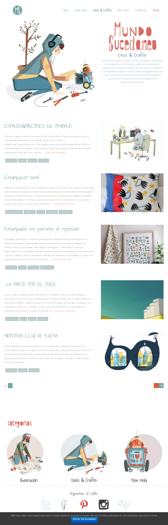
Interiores (43, 161)
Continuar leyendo (55, 152)
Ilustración (81, 10)
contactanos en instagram (104, 504)
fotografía (43, 319)
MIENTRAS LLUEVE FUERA (31, 335)
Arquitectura (12, 319)
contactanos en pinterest (84, 504)
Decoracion (11, 161)
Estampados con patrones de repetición (41, 229)
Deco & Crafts (102, 10)
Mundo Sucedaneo (17, 10)
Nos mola (123, 10)
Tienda (155, 10)
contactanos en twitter (44, 504)
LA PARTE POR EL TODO (29, 284)
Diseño (22, 161)
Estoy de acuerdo (84, 519)
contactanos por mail (123, 504)
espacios (32, 161)
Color (23, 319)
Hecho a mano (65, 212)
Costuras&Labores (14, 212)
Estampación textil (21, 177)
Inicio (66, 10)
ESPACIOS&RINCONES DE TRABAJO (38, 126)
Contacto (140, 10)
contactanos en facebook (64, 504)
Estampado (52, 212)
